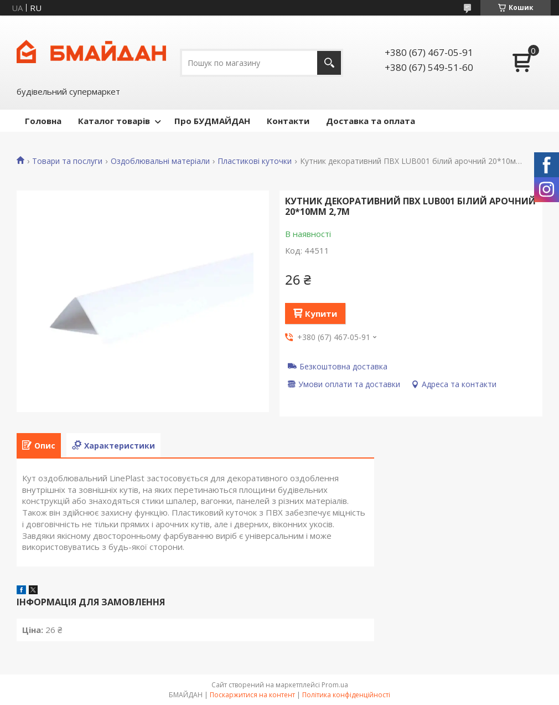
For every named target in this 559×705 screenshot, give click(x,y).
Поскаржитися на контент (252, 694)
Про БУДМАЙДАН (212, 120)
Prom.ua (335, 684)
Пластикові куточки (255, 161)
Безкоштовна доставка (343, 366)
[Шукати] (329, 63)
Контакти (288, 120)
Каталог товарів (114, 120)
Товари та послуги (67, 161)
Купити (321, 313)
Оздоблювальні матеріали (160, 161)
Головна (43, 120)
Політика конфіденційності (346, 694)
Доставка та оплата (370, 120)
